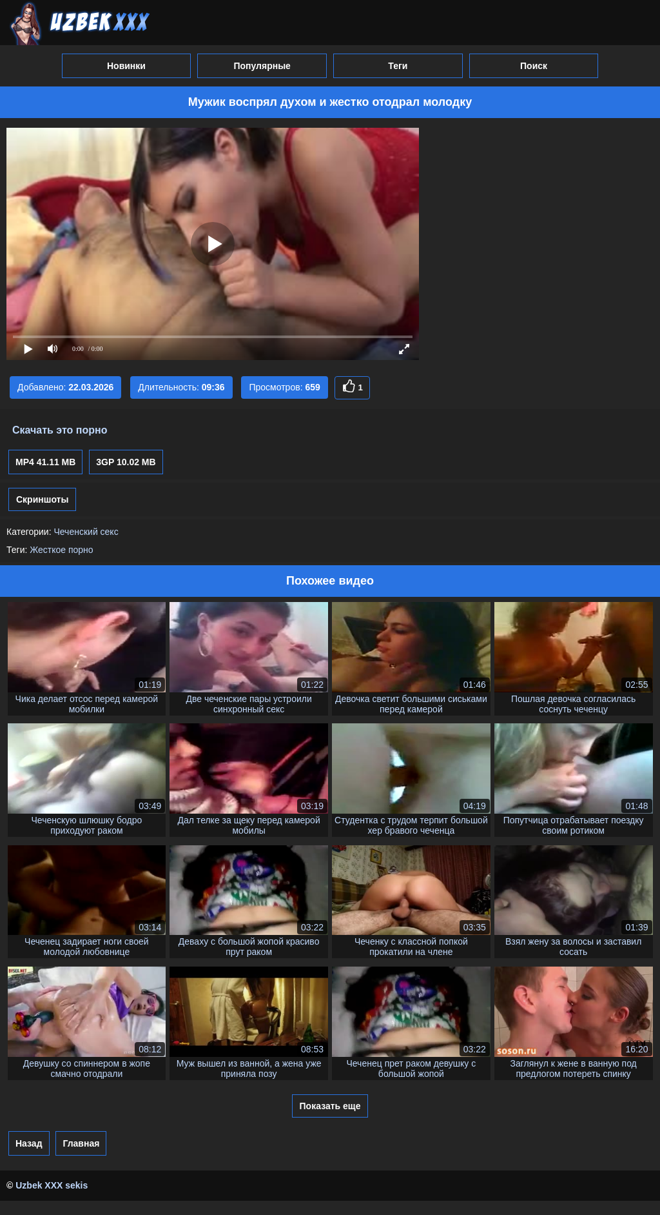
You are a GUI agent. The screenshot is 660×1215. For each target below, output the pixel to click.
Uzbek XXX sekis (51, 1185)
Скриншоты (42, 499)
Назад (29, 1143)
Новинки (126, 66)
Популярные (261, 66)
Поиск (533, 66)
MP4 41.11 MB (45, 462)
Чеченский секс (85, 532)
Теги (397, 66)
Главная (81, 1143)
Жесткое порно (61, 550)
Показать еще (330, 1106)
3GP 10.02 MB (125, 462)
